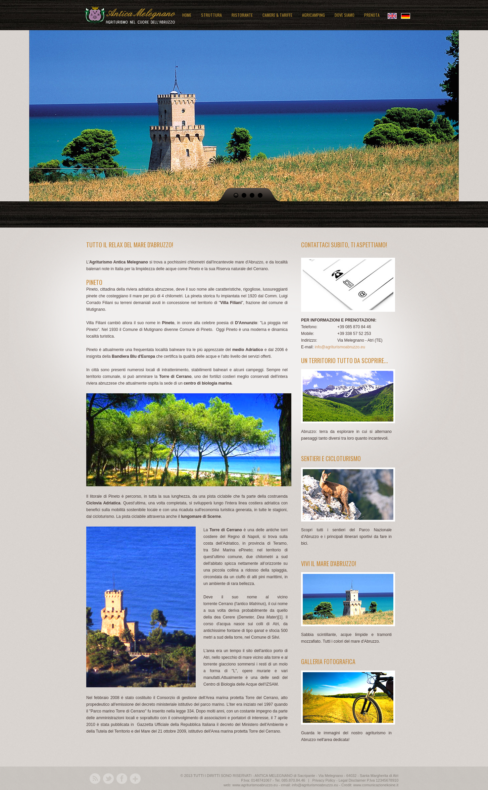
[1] (280, 617)
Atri (276, 624)
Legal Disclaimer (352, 780)
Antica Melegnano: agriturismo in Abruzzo (130, 14)
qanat (259, 630)
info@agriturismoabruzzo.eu (340, 347)
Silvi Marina (223, 550)
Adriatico (254, 349)
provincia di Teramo (267, 543)
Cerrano (225, 603)
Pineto (246, 550)
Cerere (229, 617)
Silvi (275, 637)
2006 (279, 349)
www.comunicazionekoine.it (375, 785)
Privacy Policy (323, 780)
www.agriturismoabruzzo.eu (255, 785)
